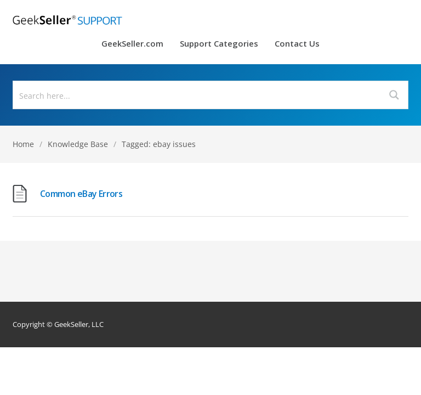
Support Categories (219, 44)
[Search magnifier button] (394, 95)
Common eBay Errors (81, 194)
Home (23, 144)
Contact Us (297, 44)
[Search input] (197, 95)
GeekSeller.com (132, 44)
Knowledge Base (78, 144)
